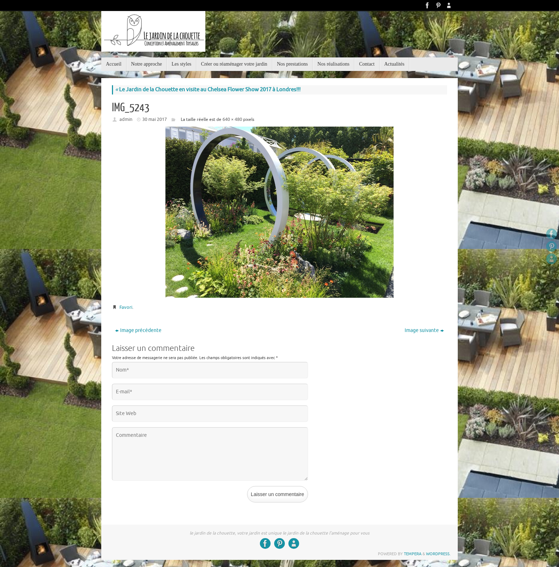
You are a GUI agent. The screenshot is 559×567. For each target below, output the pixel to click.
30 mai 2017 (154, 119)
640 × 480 (232, 119)
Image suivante (424, 330)
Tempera (412, 553)
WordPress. (438, 553)
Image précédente (138, 330)
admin (125, 119)
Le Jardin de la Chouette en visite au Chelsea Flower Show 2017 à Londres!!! (208, 89)
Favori (125, 307)
